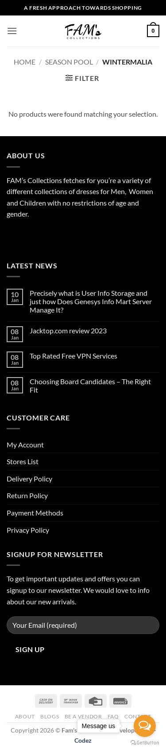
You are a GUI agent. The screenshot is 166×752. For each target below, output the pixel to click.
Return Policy (27, 495)
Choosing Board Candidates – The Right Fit (90, 385)
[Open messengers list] (145, 726)
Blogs (49, 716)
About (25, 716)
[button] (12, 31)
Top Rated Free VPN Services (73, 355)
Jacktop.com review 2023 (68, 330)
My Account (25, 444)
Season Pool (69, 61)
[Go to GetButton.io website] (145, 743)
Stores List (23, 461)
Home (24, 61)
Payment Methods (35, 512)
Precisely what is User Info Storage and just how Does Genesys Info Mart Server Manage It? (91, 301)
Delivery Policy (29, 478)
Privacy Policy (28, 530)
